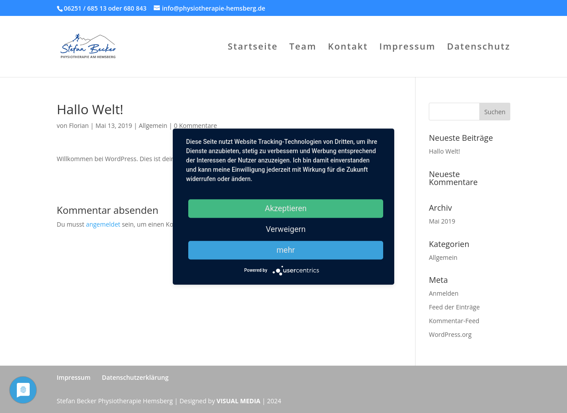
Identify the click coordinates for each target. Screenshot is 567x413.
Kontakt (348, 47)
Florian (79, 125)
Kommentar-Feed (454, 321)
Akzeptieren (286, 208)
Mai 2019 (442, 221)
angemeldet (103, 224)
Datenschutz (478, 47)
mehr (285, 250)
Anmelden (443, 293)
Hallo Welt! (444, 151)
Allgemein (153, 125)
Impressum (407, 47)
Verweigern (286, 229)
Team (303, 47)
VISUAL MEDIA (238, 401)
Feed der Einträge (454, 307)
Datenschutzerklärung (135, 377)
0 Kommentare (195, 125)
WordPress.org (450, 334)
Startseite (253, 47)
